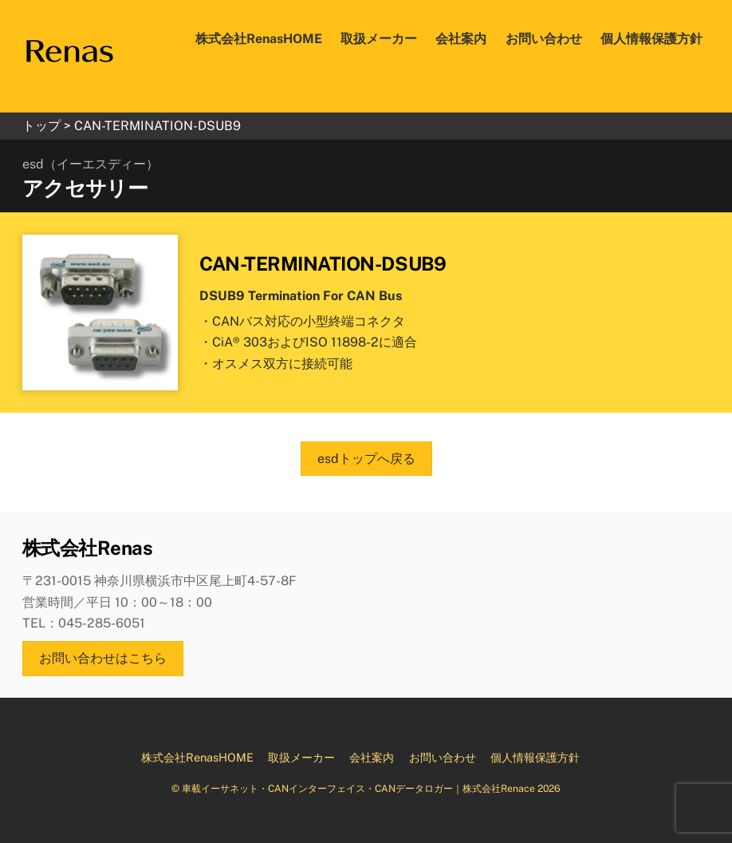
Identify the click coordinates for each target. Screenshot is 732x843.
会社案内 (460, 38)
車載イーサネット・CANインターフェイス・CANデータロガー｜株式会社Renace (358, 788)
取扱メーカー (378, 38)
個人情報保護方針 (651, 38)
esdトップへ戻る (366, 458)
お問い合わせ (544, 38)
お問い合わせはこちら (103, 658)
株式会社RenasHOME (258, 38)
